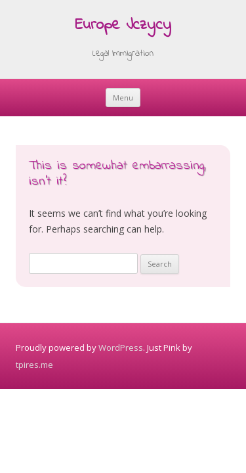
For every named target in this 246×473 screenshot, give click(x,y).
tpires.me (34, 365)
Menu (123, 97)
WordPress (120, 347)
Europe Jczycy (123, 26)
